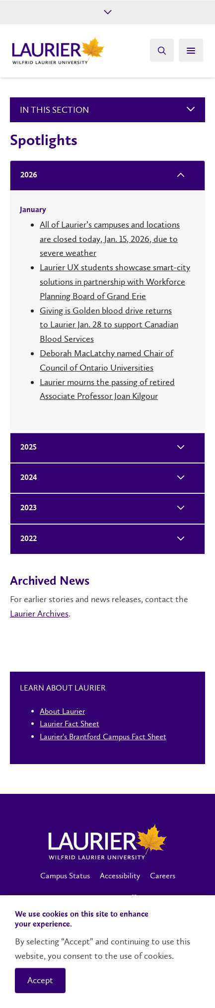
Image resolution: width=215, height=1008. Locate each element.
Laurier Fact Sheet (69, 723)
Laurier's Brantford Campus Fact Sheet (103, 736)
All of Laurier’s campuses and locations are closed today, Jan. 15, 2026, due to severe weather (110, 239)
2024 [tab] (25, 478)
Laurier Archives (39, 613)
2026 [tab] (25, 175)
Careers (162, 875)
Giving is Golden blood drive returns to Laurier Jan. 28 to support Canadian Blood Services (109, 325)
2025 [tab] (25, 448)
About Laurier (62, 711)
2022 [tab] (25, 539)
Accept (40, 980)
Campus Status (65, 875)
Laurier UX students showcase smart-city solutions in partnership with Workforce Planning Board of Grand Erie (115, 282)
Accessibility (120, 875)
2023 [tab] (25, 508)
